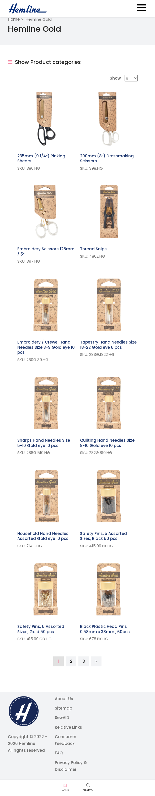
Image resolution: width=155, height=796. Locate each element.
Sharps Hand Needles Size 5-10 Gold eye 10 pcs (43, 443)
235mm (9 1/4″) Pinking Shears (41, 158)
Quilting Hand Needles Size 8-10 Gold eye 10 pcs (107, 443)
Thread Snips (93, 249)
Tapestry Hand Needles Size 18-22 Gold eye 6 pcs (108, 344)
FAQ (59, 753)
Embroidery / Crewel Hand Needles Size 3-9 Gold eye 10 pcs (46, 347)
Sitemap (63, 708)
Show (115, 78)
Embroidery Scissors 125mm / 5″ (45, 251)
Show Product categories (44, 62)
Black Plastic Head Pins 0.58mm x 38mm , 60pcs (105, 629)
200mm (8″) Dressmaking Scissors (106, 158)
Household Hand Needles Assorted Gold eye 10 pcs (42, 536)
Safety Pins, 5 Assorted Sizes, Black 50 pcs (103, 536)
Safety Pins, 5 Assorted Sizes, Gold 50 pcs (40, 629)
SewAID (62, 717)
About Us (64, 698)
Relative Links (68, 727)
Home (14, 19)
